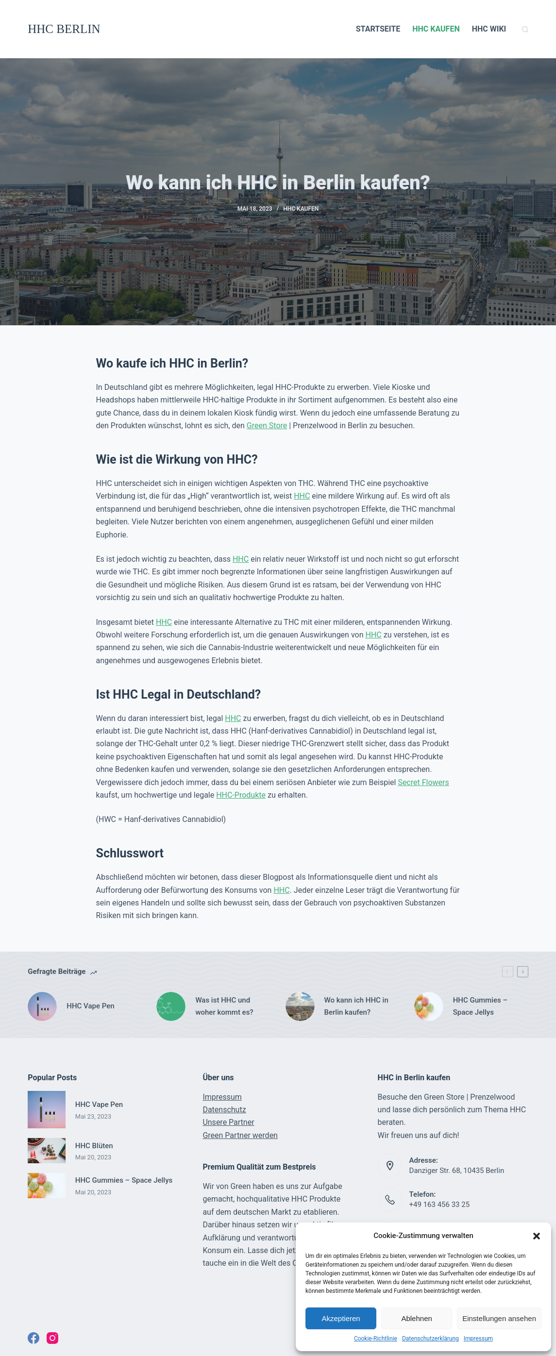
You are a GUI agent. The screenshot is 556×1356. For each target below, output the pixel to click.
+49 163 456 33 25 (439, 1204)
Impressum (478, 1338)
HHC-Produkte (241, 795)
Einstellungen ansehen (499, 1318)
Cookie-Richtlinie (375, 1338)
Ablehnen (416, 1318)
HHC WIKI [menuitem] (489, 28)
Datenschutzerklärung (430, 1338)
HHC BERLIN (64, 28)
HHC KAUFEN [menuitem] (435, 28)
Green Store (267, 425)
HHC (302, 496)
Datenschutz (224, 1109)
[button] (536, 1236)
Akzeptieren (340, 1318)
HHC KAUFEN (301, 208)
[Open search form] (525, 29)
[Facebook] (33, 1338)
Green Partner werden (240, 1135)
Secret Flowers (423, 782)
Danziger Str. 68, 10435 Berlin (457, 1170)
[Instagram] (52, 1338)
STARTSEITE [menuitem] (378, 28)
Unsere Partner (228, 1122)
